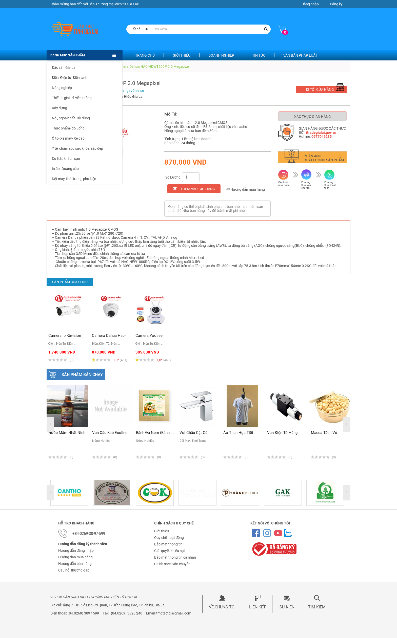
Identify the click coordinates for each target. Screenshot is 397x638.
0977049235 (321, 137)
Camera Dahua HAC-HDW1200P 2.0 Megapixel (152, 66)
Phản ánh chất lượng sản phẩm (324, 158)
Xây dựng (59, 108)
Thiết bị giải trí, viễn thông (72, 98)
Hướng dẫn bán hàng (75, 564)
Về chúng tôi (222, 607)
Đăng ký (336, 4)
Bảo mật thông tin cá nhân (175, 557)
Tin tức (258, 55)
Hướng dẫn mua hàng (245, 189)
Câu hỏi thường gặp (73, 570)
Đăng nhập (310, 4)
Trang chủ (145, 55)
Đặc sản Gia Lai (64, 67)
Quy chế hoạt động (169, 538)
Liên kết (257, 607)
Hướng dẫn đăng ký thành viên (82, 544)
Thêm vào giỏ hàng (198, 189)
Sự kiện (287, 607)
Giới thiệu (181, 55)
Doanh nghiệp (221, 55)
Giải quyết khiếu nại (169, 551)
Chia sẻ (138, 91)
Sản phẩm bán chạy (82, 374)
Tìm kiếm (317, 607)
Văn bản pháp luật (300, 55)
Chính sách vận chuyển (172, 564)
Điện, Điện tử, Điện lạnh (69, 78)
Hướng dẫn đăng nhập (76, 550)
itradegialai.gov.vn (321, 132)
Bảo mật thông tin (168, 544)
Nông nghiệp (62, 88)
